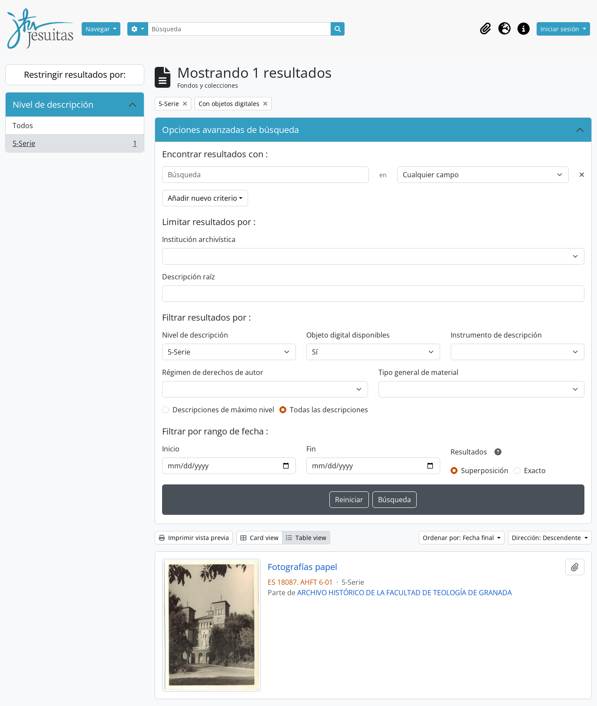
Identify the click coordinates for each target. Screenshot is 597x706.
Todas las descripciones (329, 409)
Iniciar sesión (561, 29)
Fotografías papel (302, 567)
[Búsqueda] (239, 29)
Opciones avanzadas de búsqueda (230, 130)
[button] (485, 28)
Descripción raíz (188, 277)
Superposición (484, 470)
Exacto (535, 470)
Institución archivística (198, 239)
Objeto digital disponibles (348, 335)
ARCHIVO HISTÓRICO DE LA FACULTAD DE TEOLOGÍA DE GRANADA (404, 592)
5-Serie (74, 145)
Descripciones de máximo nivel (223, 409)
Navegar (99, 29)
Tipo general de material (418, 372)
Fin (311, 449)
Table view (306, 538)
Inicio (170, 449)
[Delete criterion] (581, 174)
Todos (23, 125)
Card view (259, 538)
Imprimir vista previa (194, 538)
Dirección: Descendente (547, 538)
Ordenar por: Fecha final (459, 538)
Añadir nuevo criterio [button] (202, 198)
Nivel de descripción (53, 104)
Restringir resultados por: (75, 74)
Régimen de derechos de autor (212, 372)
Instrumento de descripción (496, 335)
